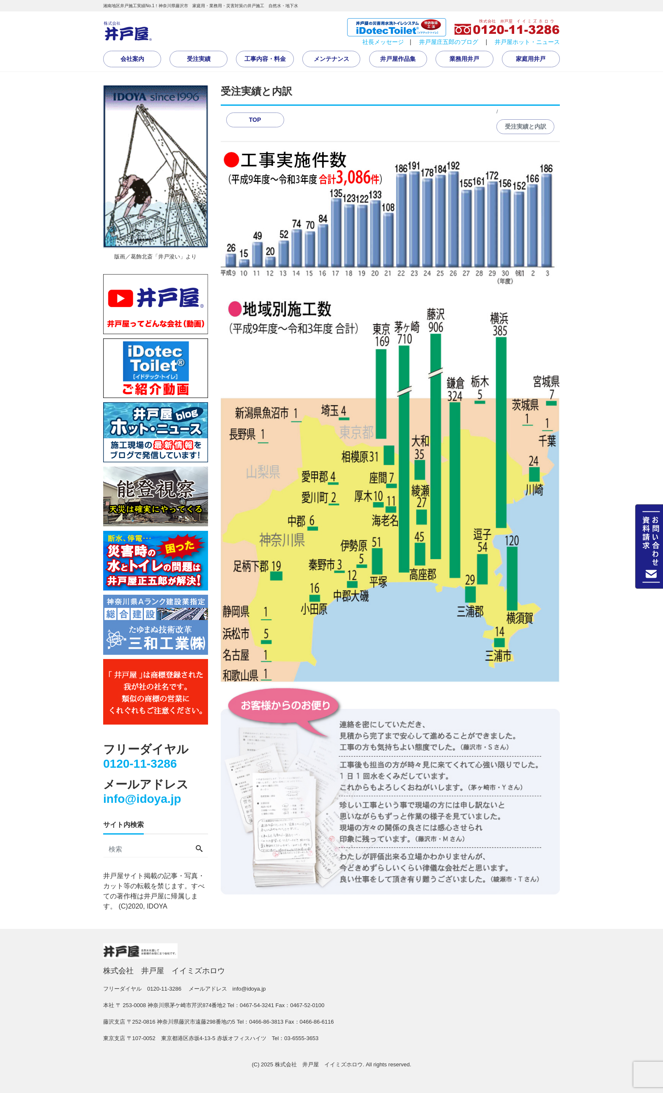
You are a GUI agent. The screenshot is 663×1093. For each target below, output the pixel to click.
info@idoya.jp (142, 798)
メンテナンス (331, 58)
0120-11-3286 (140, 763)
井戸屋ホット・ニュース (527, 41)
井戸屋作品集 (398, 58)
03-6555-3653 (301, 1038)
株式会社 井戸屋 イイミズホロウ (319, 1064)
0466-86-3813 (266, 1022)
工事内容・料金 (265, 58)
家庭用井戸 (530, 58)
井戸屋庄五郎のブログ (448, 41)
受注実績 (199, 58)
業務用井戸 (464, 58)
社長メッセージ (383, 41)
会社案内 (132, 58)
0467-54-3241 (257, 1005)
